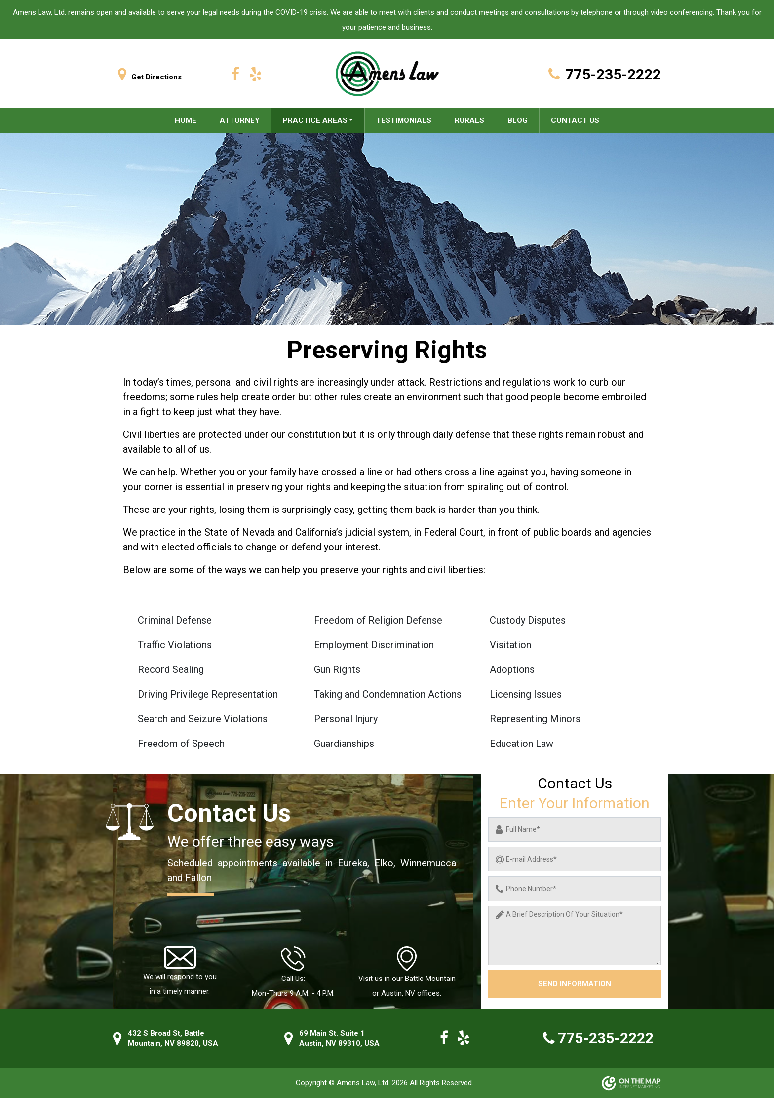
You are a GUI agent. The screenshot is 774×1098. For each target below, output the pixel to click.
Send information (574, 984)
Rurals (469, 120)
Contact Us (575, 120)
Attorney (240, 120)
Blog (517, 120)
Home (185, 120)
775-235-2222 (602, 74)
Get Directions (147, 77)
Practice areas (315, 120)
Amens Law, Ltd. (364, 1082)
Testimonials (403, 120)
